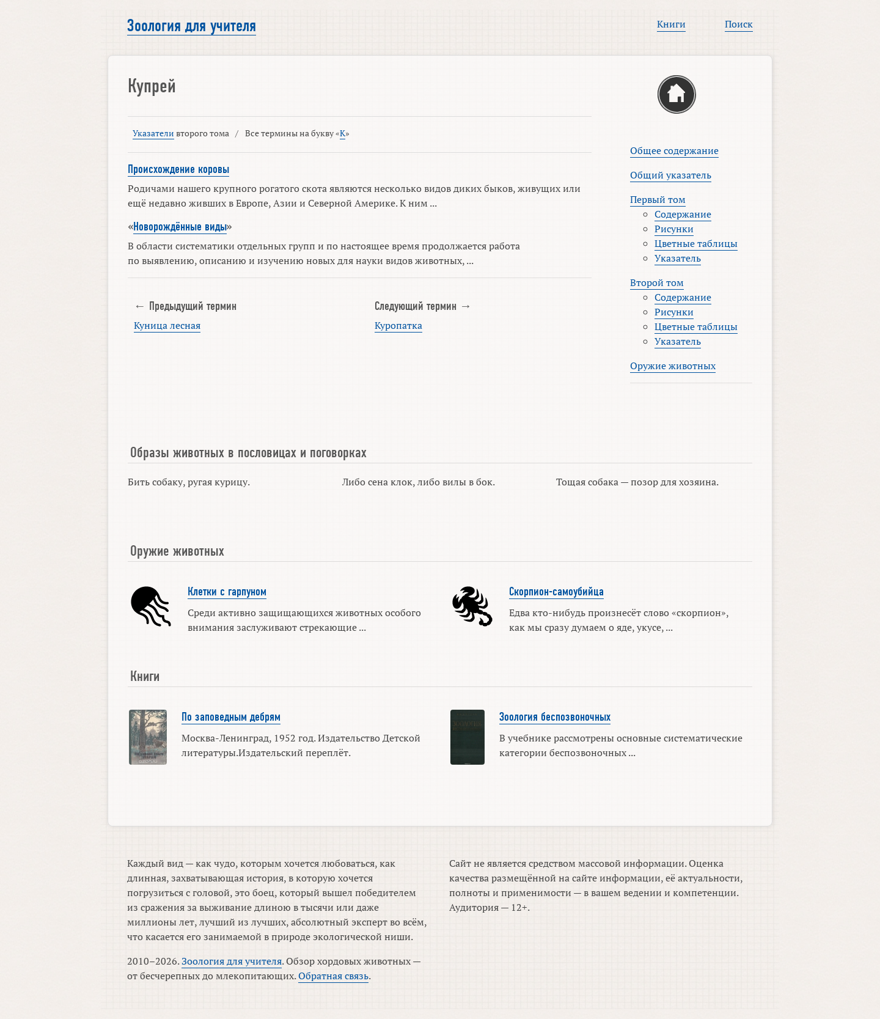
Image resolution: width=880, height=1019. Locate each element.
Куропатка (398, 325)
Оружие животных (673, 365)
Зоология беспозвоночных (554, 717)
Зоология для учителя (191, 26)
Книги (671, 24)
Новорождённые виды (180, 227)
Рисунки (674, 228)
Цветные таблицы (696, 243)
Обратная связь (333, 975)
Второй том (657, 282)
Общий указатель (670, 175)
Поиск (739, 24)
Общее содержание (674, 150)
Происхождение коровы (178, 169)
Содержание (682, 214)
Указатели (153, 133)
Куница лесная (167, 325)
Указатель (677, 258)
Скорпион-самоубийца (556, 591)
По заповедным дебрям (231, 717)
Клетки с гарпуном (227, 591)
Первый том (658, 199)
